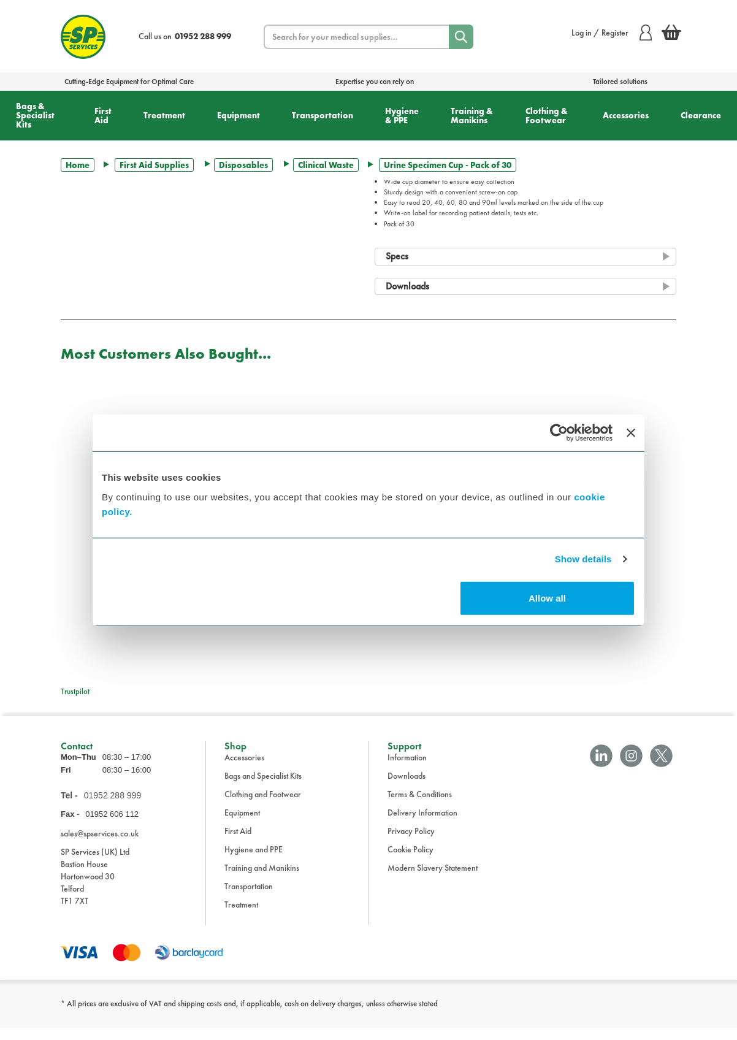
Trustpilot (75, 691)
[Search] (461, 37)
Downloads (407, 787)
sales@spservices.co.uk (100, 845)
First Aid (103, 115)
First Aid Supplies (154, 164)
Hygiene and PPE (253, 861)
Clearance (701, 115)
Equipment (238, 115)
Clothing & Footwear (546, 115)
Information (407, 769)
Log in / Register (611, 32)
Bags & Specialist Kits (35, 115)
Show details (583, 559)
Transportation (322, 115)
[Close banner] (631, 433)
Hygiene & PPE (402, 115)
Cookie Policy (410, 861)
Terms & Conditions (420, 806)
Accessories (626, 115)
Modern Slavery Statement (433, 879)
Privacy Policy (411, 843)
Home (78, 164)
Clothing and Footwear (262, 806)
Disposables (243, 164)
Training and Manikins (261, 879)
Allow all (547, 597)
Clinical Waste (326, 164)
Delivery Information (422, 824)
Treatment (164, 115)
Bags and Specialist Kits (263, 787)
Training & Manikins (472, 115)
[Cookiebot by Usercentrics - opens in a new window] (559, 433)
